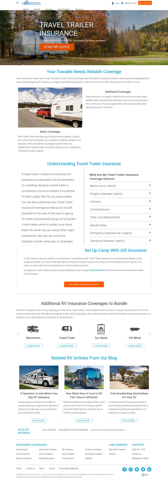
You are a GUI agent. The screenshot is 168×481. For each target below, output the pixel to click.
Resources (79, 9)
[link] (145, 475)
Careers (112, 454)
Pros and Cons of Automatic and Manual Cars (107, 430)
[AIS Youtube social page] (143, 469)
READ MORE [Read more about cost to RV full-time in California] (84, 420)
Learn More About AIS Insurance (84, 284)
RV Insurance (67, 449)
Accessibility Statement (69, 468)
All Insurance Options (94, 454)
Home (18, 468)
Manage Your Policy (140, 458)
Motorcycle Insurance (48, 449)
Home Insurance (23, 454)
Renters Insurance (23, 458)
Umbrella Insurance (47, 458)
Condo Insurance (46, 454)
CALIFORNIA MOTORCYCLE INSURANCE (73, 430)
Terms (41, 468)
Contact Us (136, 454)
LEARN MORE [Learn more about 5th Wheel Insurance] (134, 346)
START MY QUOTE (57, 47)
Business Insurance (93, 449)
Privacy (52, 468)
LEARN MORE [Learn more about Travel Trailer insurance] (67, 346)
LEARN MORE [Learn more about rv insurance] (33, 346)
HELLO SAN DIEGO (49, 430)
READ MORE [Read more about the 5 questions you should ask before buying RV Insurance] (38, 420)
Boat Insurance (68, 454)
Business (49, 9)
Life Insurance (68, 458)
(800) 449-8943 (98, 270)
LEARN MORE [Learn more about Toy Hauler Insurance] (101, 346)
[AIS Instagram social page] (130, 469)
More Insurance (64, 9)
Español (88, 458)
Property (37, 9)
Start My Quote (145, 3)
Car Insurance (22, 449)
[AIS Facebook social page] (124, 469)
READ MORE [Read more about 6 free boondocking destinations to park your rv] (129, 420)
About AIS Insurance (117, 449)
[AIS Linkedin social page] (149, 469)
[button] (117, 186)
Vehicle (26, 9)
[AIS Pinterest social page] (136, 469)
